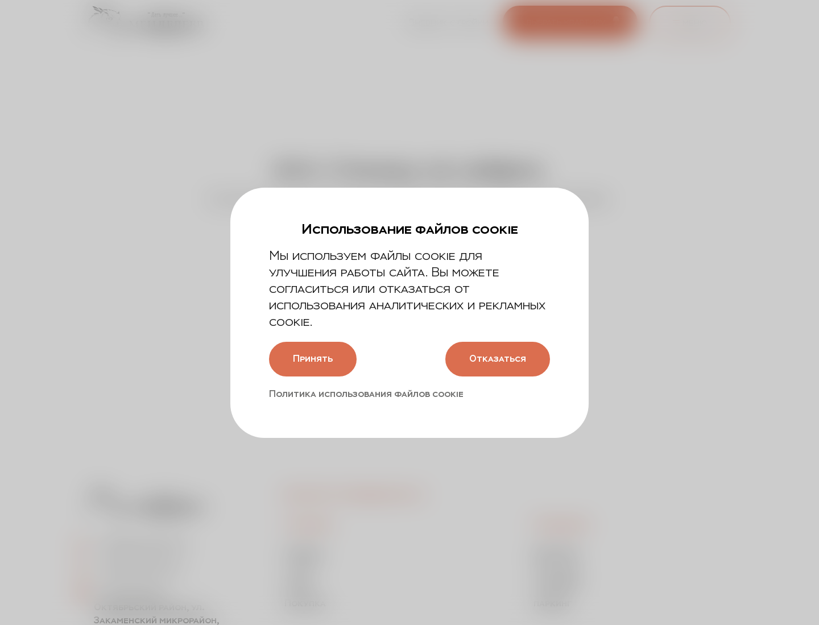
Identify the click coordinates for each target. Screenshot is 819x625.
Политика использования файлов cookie (366, 393)
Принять (313, 358)
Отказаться (497, 358)
